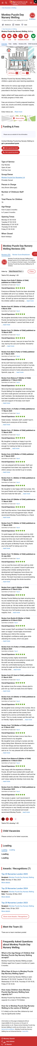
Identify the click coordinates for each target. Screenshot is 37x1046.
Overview (4, 37)
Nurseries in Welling (9, 8)
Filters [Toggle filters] (32, 265)
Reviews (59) (23, 37)
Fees (10, 37)
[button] (2, 2)
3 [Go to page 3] (11, 813)
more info (25, 1025)
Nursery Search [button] (8, 1032)
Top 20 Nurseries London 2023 (14, 896)
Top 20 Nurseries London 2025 (14, 868)
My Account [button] (6, 1041)
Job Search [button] (6, 1038)
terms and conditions (7, 1023)
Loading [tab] (4, 844)
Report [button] (18, 278)
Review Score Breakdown (21, 248)
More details (5, 876)
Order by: (4, 265)
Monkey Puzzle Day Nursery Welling (21, 871)
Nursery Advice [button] (7, 1035)
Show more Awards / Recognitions (15, 910)
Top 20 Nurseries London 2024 (14, 882)
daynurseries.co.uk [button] (9, 1044)
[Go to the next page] (15, 812)
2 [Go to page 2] (7, 813)
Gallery (15, 37)
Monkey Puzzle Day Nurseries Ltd (13, 171)
